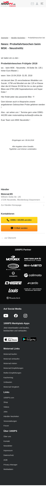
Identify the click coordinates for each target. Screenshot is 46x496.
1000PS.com (9, 398)
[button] (37, 4)
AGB (5, 460)
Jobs (5, 412)
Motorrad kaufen (10, 354)
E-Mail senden (19, 228)
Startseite (4, 38)
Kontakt (7, 441)
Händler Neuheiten (18, 38)
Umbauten (8, 382)
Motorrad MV (7, 194)
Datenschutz (9, 455)
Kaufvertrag (8, 377)
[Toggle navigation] (42, 3)
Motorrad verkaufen (12, 359)
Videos (6, 407)
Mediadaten (8, 469)
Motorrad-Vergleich (11, 387)
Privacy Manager (10, 465)
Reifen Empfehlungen (12, 373)
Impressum (8, 450)
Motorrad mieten (10, 363)
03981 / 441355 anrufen (19, 220)
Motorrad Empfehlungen (13, 368)
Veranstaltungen (10, 421)
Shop (6, 402)
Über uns (7, 436)
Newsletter (8, 446)
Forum (6, 426)
